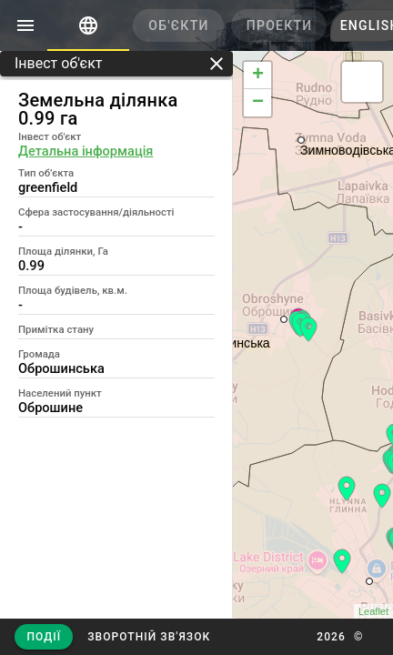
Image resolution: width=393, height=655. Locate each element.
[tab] (88, 25)
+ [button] (258, 75)
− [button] (258, 102)
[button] (149, 637)
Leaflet (373, 611)
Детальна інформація (85, 151)
